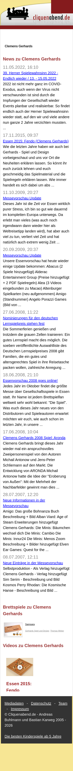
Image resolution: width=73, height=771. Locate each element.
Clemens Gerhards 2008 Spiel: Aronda (34, 438)
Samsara (19, 625)
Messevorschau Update (22, 198)
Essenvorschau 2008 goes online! (30, 381)
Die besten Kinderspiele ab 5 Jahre (33, 736)
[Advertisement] (37, 36)
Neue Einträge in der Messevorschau (33, 563)
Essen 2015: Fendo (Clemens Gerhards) (36, 141)
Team (62, 703)
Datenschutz (41, 703)
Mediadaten (14, 703)
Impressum (20, 709)
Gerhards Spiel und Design (37, 631)
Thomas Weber (57, 631)
